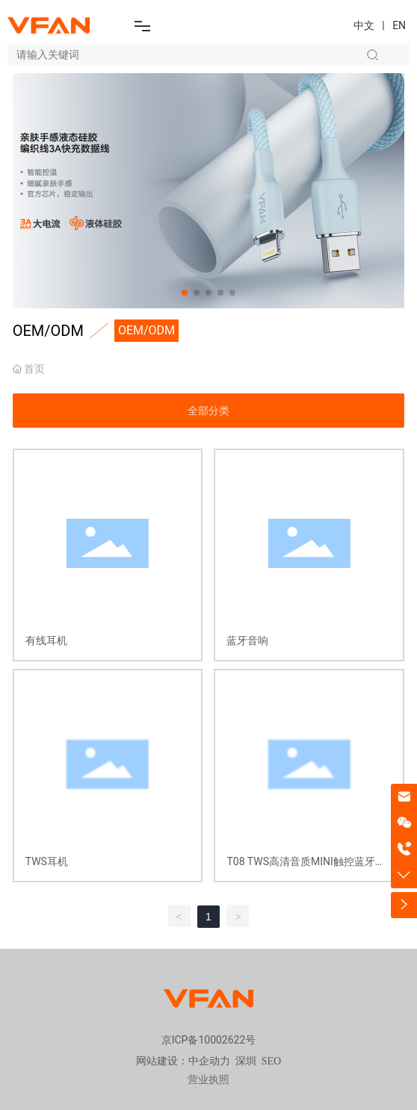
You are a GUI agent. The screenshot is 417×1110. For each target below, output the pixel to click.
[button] (185, 293)
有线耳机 (46, 640)
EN (399, 25)
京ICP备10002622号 (208, 1040)
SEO (271, 1061)
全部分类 (208, 411)
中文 (363, 25)
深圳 (245, 1061)
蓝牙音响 (247, 640)
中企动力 (209, 1061)
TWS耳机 (46, 861)
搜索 (372, 54)
